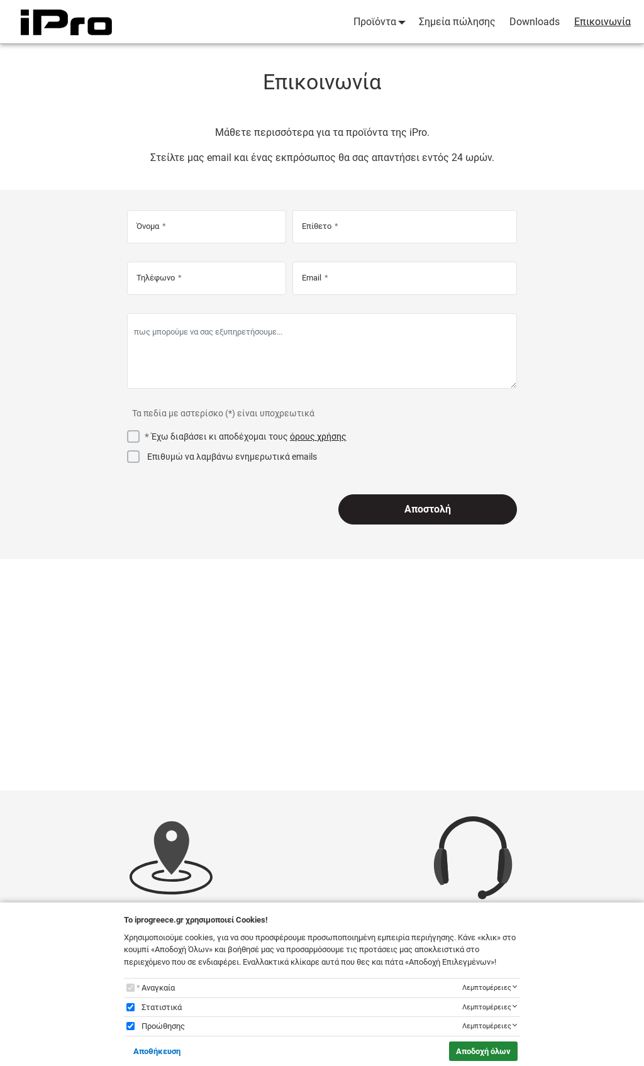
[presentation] (222, 509)
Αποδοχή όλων (483, 1051)
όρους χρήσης (318, 436)
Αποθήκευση (156, 1051)
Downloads (534, 22)
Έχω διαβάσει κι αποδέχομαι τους (249, 436)
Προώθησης (163, 1026)
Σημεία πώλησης (457, 22)
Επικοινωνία (602, 22)
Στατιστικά (162, 1007)
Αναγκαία (158, 987)
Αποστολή (427, 509)
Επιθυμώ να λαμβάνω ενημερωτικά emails (232, 457)
